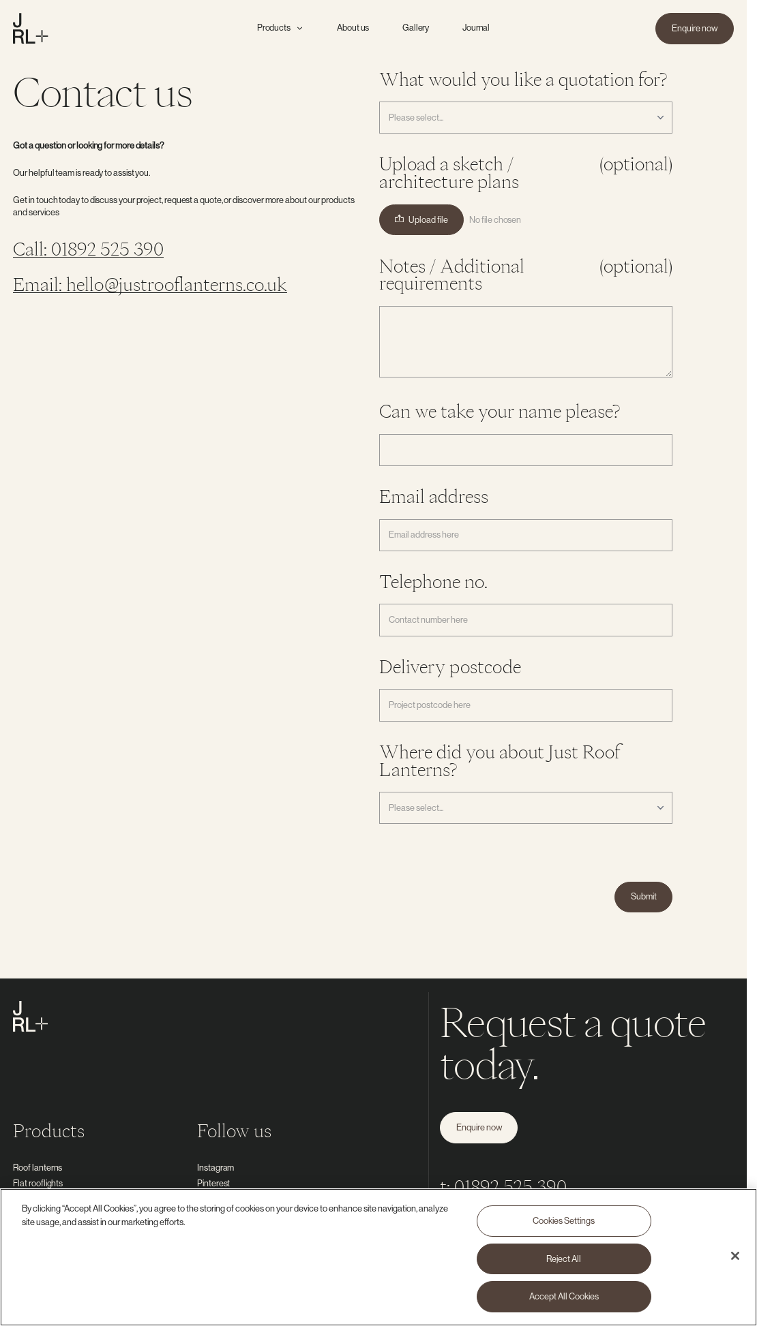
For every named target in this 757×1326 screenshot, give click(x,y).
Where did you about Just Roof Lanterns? (500, 760)
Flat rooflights (38, 1182)
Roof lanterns (37, 1167)
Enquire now (694, 27)
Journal (476, 27)
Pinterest (213, 1182)
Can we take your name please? (499, 411)
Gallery (415, 27)
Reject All (563, 1258)
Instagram (215, 1167)
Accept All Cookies (564, 1296)
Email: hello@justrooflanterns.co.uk (150, 284)
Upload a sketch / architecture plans (526, 173)
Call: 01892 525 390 (88, 249)
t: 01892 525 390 (503, 1186)
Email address (433, 496)
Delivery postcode (450, 666)
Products (280, 27)
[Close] (735, 1256)
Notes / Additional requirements (526, 275)
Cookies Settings (564, 1221)
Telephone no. (433, 581)
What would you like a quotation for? (523, 79)
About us (353, 27)
